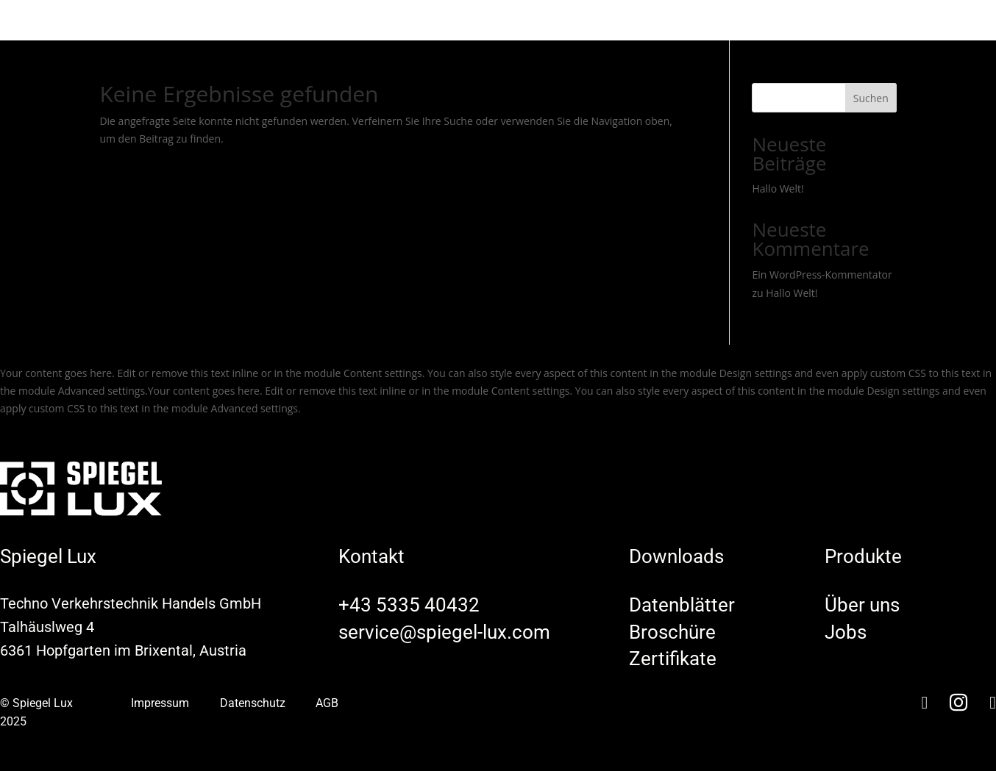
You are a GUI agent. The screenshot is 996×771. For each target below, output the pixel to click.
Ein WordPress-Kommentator (822, 274)
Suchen (871, 98)
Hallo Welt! (777, 189)
